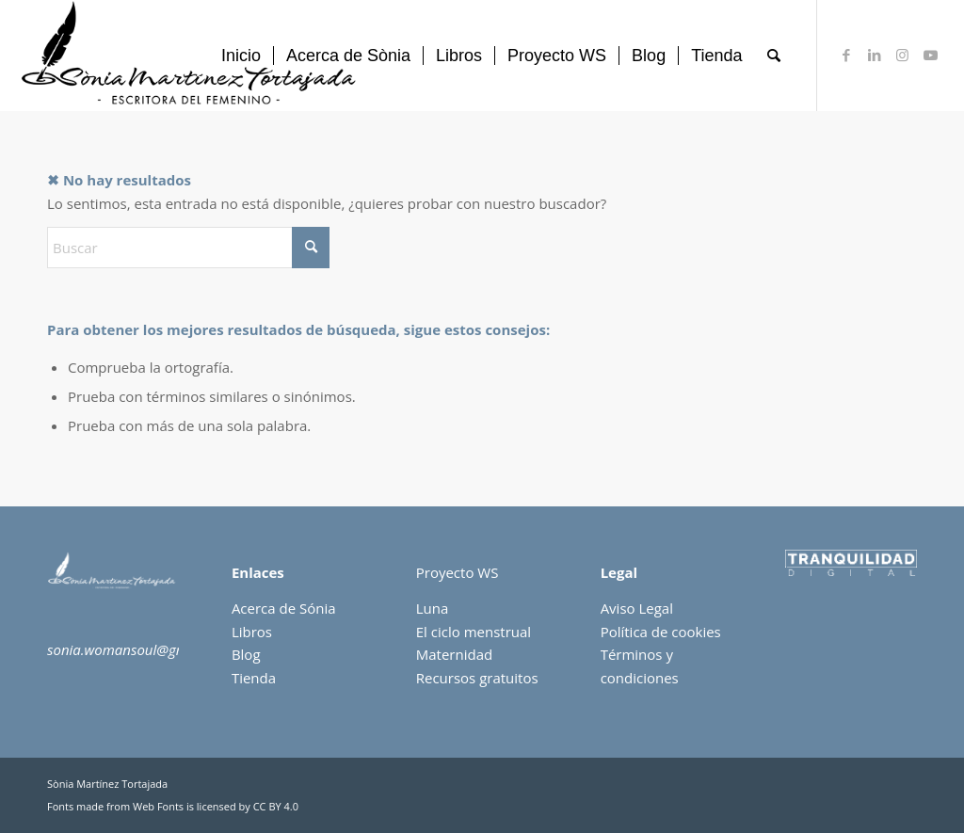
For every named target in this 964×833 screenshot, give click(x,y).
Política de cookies (661, 631)
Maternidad (454, 654)
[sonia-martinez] (192, 55)
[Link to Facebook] (846, 54)
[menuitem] (241, 55)
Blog (246, 654)
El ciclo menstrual (473, 631)
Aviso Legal (637, 608)
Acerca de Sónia (284, 608)
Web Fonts (158, 806)
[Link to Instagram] (903, 54)
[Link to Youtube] (931, 54)
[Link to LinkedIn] (874, 54)
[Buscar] (774, 55)
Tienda (254, 677)
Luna (432, 608)
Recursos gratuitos (477, 677)
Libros (252, 631)
